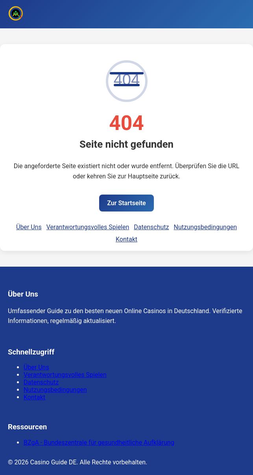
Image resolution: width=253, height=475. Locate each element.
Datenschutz (151, 227)
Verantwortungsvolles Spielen (87, 227)
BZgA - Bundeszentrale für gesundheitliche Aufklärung (99, 442)
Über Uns (29, 227)
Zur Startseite (126, 203)
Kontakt (126, 239)
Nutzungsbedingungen (205, 227)
